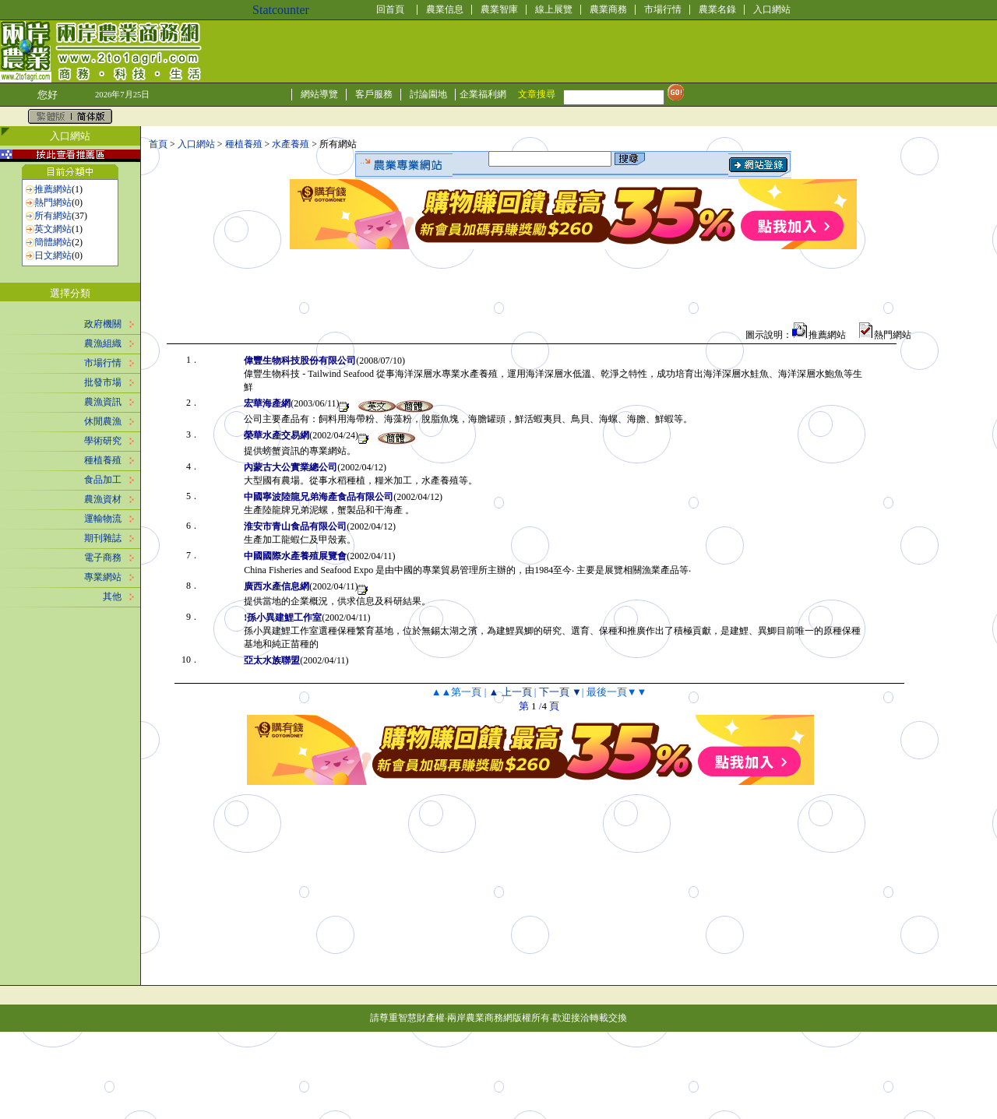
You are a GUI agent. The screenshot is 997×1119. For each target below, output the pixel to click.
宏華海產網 (267, 403)
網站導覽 (319, 94)
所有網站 (53, 215)
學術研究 (103, 440)
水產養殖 (290, 144)
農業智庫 (499, 9)
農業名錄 (717, 9)
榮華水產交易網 (276, 435)
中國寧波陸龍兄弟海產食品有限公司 (318, 496)
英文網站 (53, 228)
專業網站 (103, 577)
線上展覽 (553, 9)
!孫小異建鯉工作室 (283, 617)
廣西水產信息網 (276, 586)
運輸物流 (103, 518)
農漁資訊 (103, 401)
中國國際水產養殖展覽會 (295, 556)
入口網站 (772, 9)
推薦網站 (53, 189)
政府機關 (103, 323)
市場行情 (663, 9)
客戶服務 (374, 94)
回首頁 (390, 9)
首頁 (158, 144)
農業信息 (444, 9)
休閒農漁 (103, 421)
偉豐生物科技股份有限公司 (300, 360)
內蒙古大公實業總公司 (290, 467)
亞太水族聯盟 (272, 660)
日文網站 (53, 255)
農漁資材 (103, 499)
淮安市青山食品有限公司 (295, 526)
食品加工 (103, 479)
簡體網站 (53, 242)
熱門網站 (53, 202)
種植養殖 (103, 460)
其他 (112, 596)
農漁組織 (103, 343)
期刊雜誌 (103, 538)
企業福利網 (483, 94)
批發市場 (103, 382)
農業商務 (608, 9)
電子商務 (103, 557)
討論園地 (428, 94)
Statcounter (280, 9)
